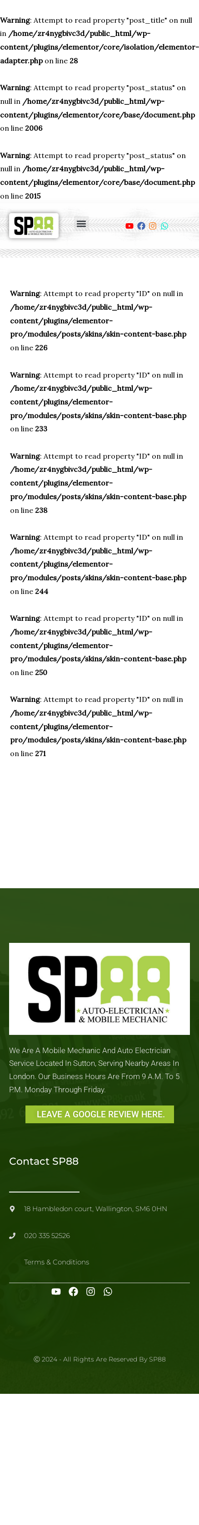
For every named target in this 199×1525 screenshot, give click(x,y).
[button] (81, 223)
